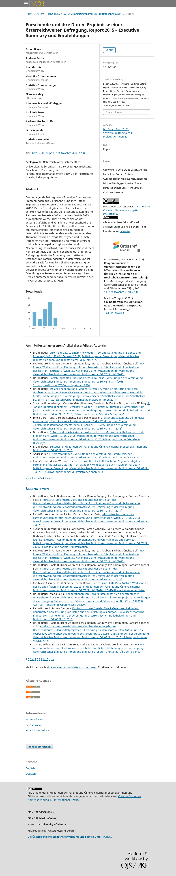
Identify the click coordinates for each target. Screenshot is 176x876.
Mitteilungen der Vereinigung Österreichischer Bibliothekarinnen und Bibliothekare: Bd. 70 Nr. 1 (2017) (83, 508)
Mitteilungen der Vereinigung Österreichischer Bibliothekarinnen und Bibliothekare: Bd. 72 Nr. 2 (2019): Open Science (88, 649)
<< (27, 478)
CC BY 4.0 (125, 231)
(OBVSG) (70, 836)
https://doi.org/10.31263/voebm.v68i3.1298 (58, 153)
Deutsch (31, 773)
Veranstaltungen (62, 454)
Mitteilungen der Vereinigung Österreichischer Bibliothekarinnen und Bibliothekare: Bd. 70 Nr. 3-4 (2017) (83, 372)
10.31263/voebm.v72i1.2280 (121, 292)
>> (50, 478)
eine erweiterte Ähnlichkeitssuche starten (72, 667)
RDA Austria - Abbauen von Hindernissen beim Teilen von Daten (89, 646)
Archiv (40, 13)
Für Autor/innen (34, 725)
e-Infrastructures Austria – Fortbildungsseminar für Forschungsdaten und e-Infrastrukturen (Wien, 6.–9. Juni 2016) (87, 515)
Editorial (55, 446)
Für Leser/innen (34, 719)
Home (29, 13)
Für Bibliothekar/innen (38, 730)
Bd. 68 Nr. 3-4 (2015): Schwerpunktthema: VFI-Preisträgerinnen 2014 (84, 13)
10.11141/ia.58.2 (114, 312)
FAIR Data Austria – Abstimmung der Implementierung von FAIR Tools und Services (84, 539)
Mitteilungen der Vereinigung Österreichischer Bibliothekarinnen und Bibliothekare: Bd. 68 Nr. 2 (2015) (86, 358)
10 (46, 659)
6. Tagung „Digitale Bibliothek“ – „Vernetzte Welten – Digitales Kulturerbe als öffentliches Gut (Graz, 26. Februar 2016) (91, 407)
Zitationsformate (115, 112)
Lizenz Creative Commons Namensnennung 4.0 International (126, 210)
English (30, 768)
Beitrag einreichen (39, 746)
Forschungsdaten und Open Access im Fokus (77, 378)
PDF (110, 50)
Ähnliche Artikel (37, 489)
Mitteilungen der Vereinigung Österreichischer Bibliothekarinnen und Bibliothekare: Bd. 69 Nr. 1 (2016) (84, 426)
